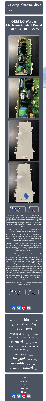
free (13, 325)
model (31, 337)
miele (23, 337)
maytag (31, 324)
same (12, 320)
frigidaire (30, 350)
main (36, 369)
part (29, 328)
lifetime (20, 328)
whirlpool (18, 359)
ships (35, 320)
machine (24, 320)
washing (17, 333)
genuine (33, 343)
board (28, 368)
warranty (15, 368)
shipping (29, 335)
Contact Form (23, 381)
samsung (32, 359)
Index (24, 378)
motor (16, 337)
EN (22, 392)
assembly (18, 363)
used (28, 364)
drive (34, 364)
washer (20, 353)
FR (25, 392)
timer (31, 355)
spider (36, 334)
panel (20, 324)
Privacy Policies (24, 385)
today (10, 346)
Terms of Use (24, 388)
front (22, 349)
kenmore (34, 346)
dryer (38, 338)
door (27, 343)
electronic (21, 346)
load (9, 338)
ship (16, 350)
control (17, 341)
